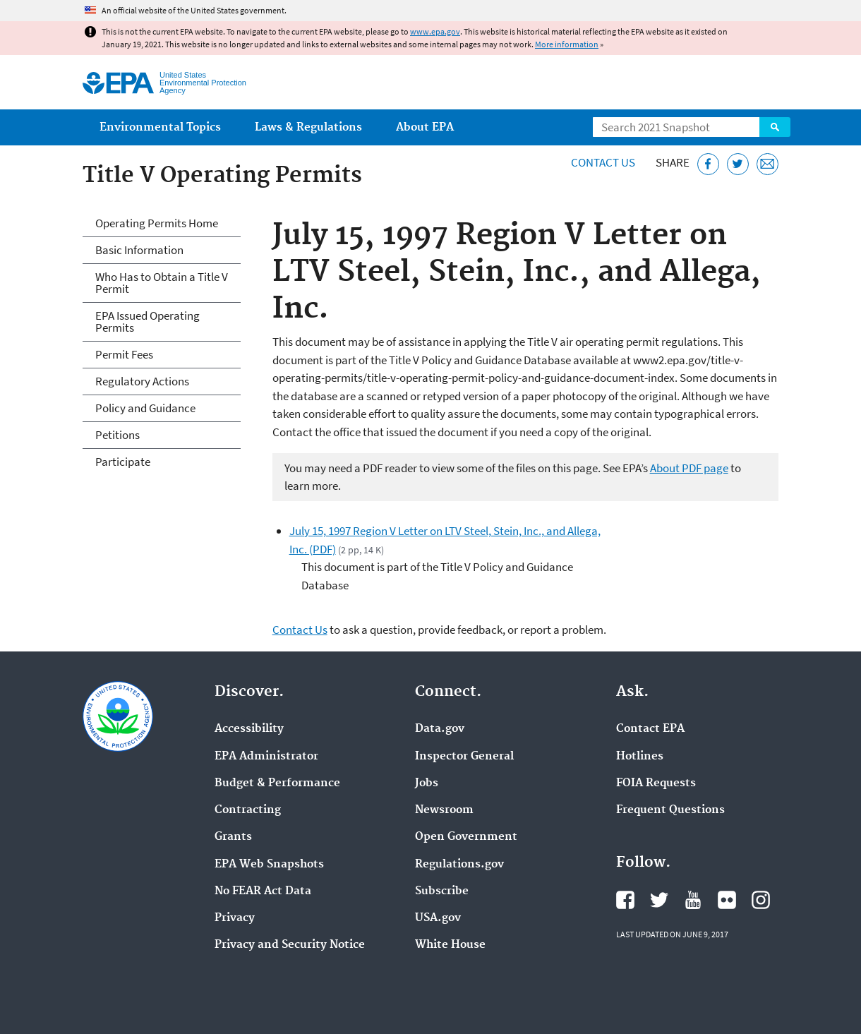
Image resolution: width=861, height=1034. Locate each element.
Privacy (235, 918)
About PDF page (689, 468)
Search (774, 127)
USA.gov (438, 918)
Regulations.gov (459, 864)
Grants (233, 837)
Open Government (466, 837)
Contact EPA (650, 729)
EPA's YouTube (693, 900)
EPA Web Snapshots (269, 864)
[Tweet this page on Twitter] (738, 164)
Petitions (117, 435)
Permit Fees (124, 354)
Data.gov (439, 729)
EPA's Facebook (625, 900)
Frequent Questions (670, 810)
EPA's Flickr (727, 900)
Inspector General (464, 756)
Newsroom (444, 810)
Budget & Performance (277, 783)
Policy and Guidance (145, 408)
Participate (122, 461)
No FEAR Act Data (263, 891)
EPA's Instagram (761, 900)
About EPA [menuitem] (425, 127)
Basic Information (139, 250)
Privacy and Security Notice (290, 945)
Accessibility (249, 729)
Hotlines (639, 756)
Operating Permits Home (156, 223)
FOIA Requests (656, 783)
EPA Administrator (266, 756)
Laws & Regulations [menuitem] (308, 127)
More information (566, 44)
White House (450, 945)
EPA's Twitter (659, 900)
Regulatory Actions (142, 381)
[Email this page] (767, 164)
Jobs (426, 783)
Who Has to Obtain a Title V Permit (161, 282)
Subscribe (442, 891)
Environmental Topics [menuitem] (160, 127)
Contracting (248, 810)
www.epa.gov (435, 31)
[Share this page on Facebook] (708, 164)
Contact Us (603, 162)
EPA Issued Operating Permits (147, 321)
